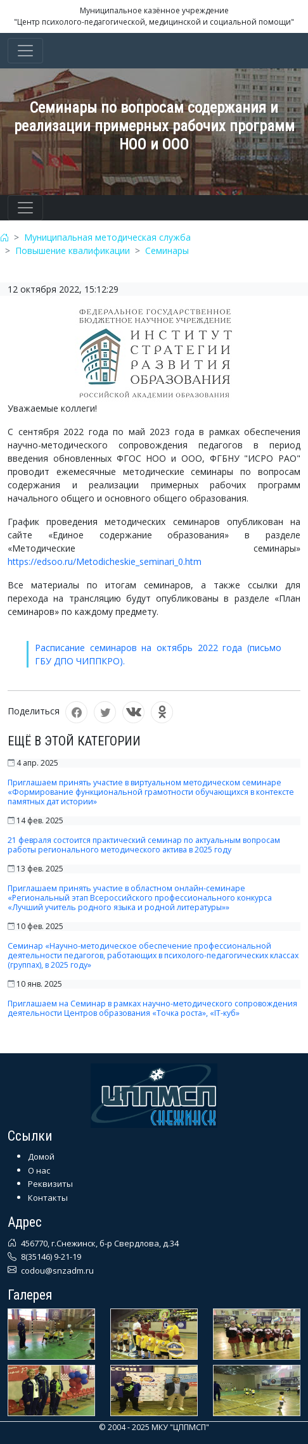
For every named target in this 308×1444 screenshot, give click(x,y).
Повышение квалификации (72, 250)
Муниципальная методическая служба (107, 237)
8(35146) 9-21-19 (50, 1256)
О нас (39, 1170)
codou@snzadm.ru (56, 1270)
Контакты (48, 1197)
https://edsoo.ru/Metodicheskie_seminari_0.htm (105, 561)
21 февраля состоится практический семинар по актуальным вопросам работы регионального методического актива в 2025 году (144, 845)
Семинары (167, 250)
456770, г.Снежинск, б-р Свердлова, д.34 (99, 1243)
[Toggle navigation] (25, 50)
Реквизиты (50, 1183)
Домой (41, 1156)
